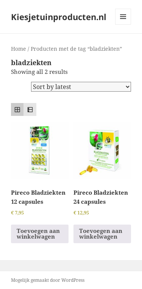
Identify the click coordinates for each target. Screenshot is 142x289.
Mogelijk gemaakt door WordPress (47, 280)
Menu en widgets (123, 24)
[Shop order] (81, 87)
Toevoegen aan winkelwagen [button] (38, 233)
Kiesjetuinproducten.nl (58, 16)
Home (18, 48)
